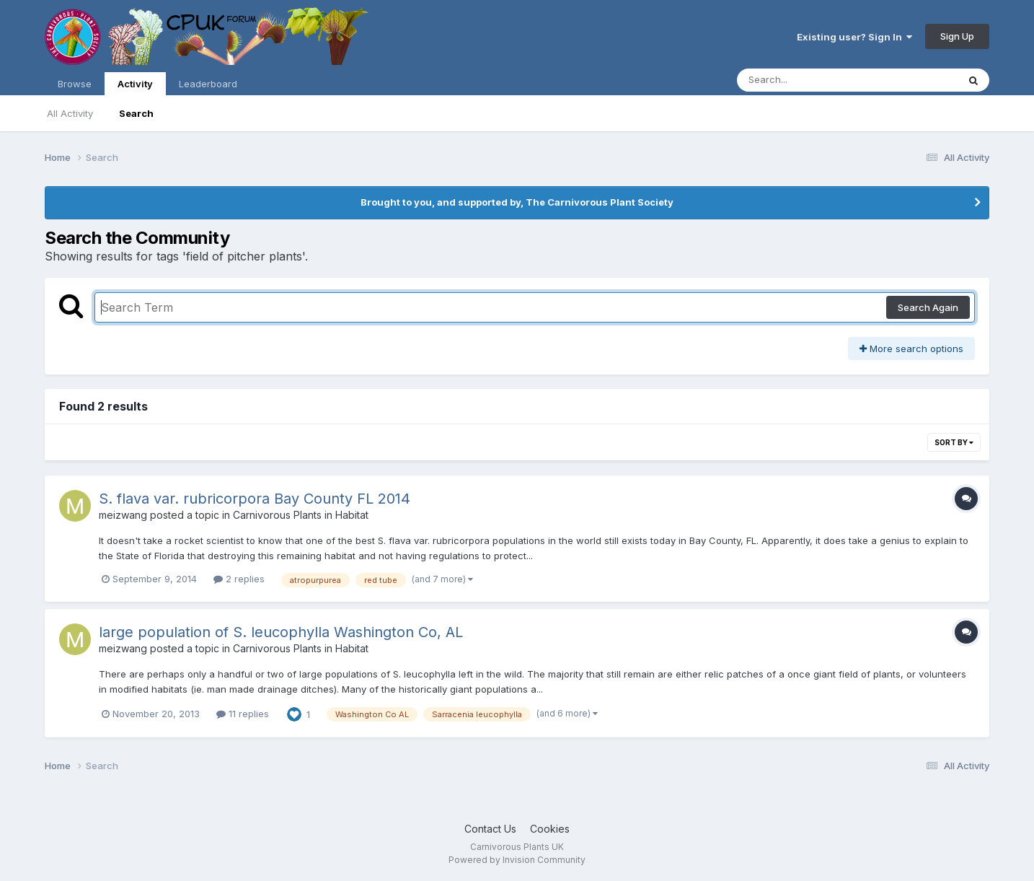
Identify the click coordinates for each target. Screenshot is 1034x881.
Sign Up (957, 36)
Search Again (928, 307)
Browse (75, 83)
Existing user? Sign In (854, 37)
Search (136, 113)
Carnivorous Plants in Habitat (300, 515)
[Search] (808, 80)
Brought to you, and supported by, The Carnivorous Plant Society (517, 202)
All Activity (70, 113)
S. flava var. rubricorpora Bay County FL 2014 (254, 498)
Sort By (953, 442)
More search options (911, 348)
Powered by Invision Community (517, 859)
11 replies (242, 713)
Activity (135, 86)
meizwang (123, 515)
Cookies (550, 829)
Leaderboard (208, 83)
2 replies (239, 578)
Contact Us (490, 829)
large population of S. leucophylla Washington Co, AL (281, 632)
